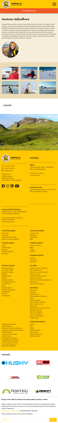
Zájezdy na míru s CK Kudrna (39, 268)
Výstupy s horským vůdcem (10, 239)
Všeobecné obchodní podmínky (12, 328)
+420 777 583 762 (9, 168)
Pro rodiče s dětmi (7, 270)
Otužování (5, 253)
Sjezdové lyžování (35, 245)
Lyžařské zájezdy (36, 243)
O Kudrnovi (33, 290)
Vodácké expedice (7, 251)
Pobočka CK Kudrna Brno (9, 342)
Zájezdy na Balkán (7, 280)
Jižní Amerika (34, 332)
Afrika (32, 328)
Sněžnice (33, 251)
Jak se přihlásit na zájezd (37, 302)
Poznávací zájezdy (37, 255)
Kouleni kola (34, 282)
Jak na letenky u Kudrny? (9, 344)
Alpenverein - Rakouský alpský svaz (41, 280)
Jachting (4, 249)
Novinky (4, 293)
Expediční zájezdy (7, 268)
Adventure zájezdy (8, 272)
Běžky (32, 247)
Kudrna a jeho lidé (35, 270)
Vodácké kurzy (6, 247)
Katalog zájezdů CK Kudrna (38, 296)
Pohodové (33, 235)
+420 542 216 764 (9, 166)
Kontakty (33, 292)
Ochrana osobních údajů (9, 334)
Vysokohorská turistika (9, 237)
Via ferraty (5, 235)
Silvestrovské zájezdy (8, 289)
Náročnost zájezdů (36, 310)
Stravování (33, 306)
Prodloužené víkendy (8, 282)
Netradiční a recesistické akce (39, 272)
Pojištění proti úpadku (9, 324)
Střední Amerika (35, 336)
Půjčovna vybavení (36, 278)
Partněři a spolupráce (36, 316)
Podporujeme (34, 318)
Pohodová (5, 233)
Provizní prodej (35, 274)
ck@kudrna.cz (8, 170)
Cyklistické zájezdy (37, 231)
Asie (31, 326)
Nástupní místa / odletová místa (40, 308)
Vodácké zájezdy (8, 243)
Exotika (32, 258)
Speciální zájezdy (8, 265)
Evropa (32, 324)
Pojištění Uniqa (6, 336)
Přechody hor (6, 292)
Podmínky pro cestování (9, 338)
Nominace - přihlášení (8, 346)
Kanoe (4, 245)
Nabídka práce (34, 294)
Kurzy (3, 286)
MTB (31, 239)
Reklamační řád (6, 326)
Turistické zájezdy (9, 231)
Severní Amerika (35, 330)
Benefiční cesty (6, 276)
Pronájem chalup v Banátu (38, 276)
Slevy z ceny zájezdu (36, 314)
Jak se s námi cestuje (36, 304)
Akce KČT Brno (6, 284)
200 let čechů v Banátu (37, 284)
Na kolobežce (6, 295)
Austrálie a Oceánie (36, 334)
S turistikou (33, 259)
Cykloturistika (34, 233)
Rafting (4, 274)
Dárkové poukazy (35, 300)
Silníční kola (33, 237)
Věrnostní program (36, 312)
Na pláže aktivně (7, 288)
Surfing (4, 278)
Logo (31, 298)
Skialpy (32, 249)
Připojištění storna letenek (10, 340)
